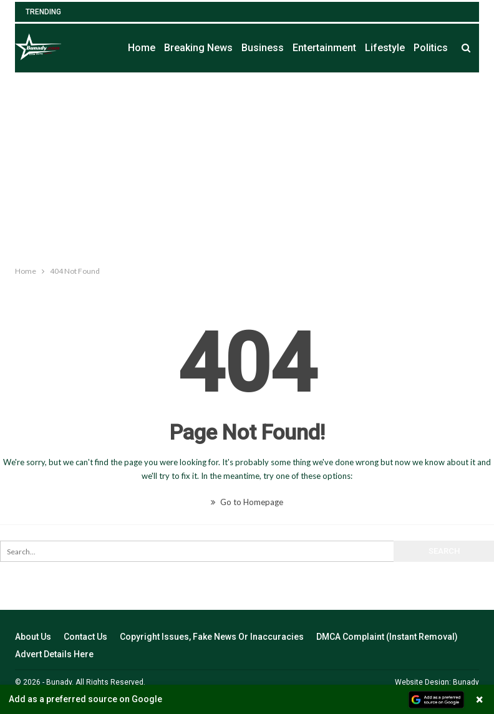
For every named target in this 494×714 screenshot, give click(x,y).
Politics (431, 48)
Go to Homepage (247, 502)
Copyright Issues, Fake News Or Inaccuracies (212, 637)
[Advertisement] (247, 166)
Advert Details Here (54, 654)
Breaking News (198, 48)
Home (141, 48)
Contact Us (85, 637)
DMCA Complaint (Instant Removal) (387, 637)
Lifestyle (385, 48)
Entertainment (324, 48)
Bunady (466, 682)
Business (262, 48)
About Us (33, 637)
